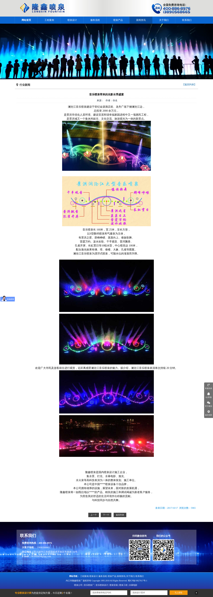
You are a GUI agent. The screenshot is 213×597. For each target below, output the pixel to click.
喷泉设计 (72, 20)
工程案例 (49, 20)
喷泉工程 (123, 585)
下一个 (106, 515)
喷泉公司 (78, 585)
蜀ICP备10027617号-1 (137, 581)
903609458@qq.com (41, 556)
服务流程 (95, 20)
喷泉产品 (118, 20)
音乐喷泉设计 (102, 585)
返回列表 (120, 515)
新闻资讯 (141, 20)
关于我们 (164, 20)
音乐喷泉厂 (89, 585)
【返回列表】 (189, 84)
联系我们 (187, 20)
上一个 (94, 515)
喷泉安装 (114, 585)
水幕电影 (133, 585)
